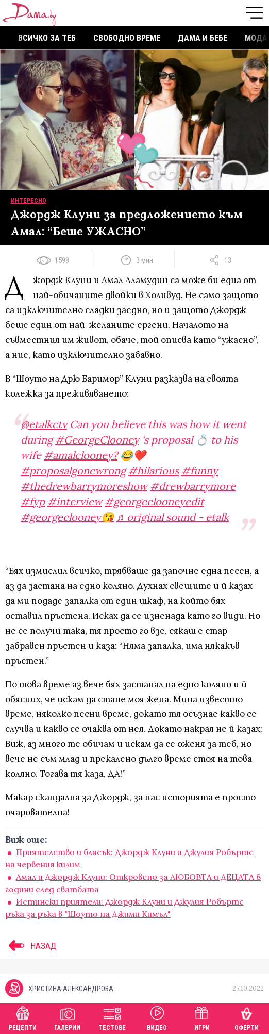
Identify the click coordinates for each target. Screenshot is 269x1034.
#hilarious (153, 470)
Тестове (112, 1017)
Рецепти (23, 1017)
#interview (74, 501)
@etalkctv (44, 424)
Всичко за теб (47, 38)
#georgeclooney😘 (67, 517)
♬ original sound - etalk (172, 517)
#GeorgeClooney (97, 439)
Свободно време (126, 38)
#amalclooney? (80, 455)
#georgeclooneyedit (154, 501)
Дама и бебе (202, 38)
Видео (157, 1017)
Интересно (28, 200)
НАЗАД (31, 946)
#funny (199, 470)
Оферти (246, 1017)
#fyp (33, 501)
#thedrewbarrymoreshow (84, 486)
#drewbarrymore (193, 486)
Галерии (67, 1017)
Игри (202, 1017)
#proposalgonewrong (73, 470)
